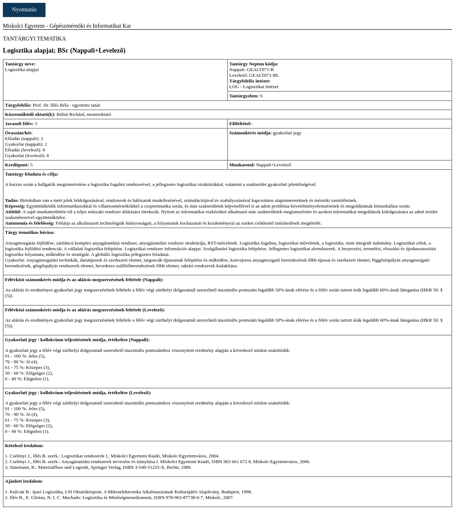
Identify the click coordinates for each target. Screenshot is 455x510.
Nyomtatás (24, 9)
